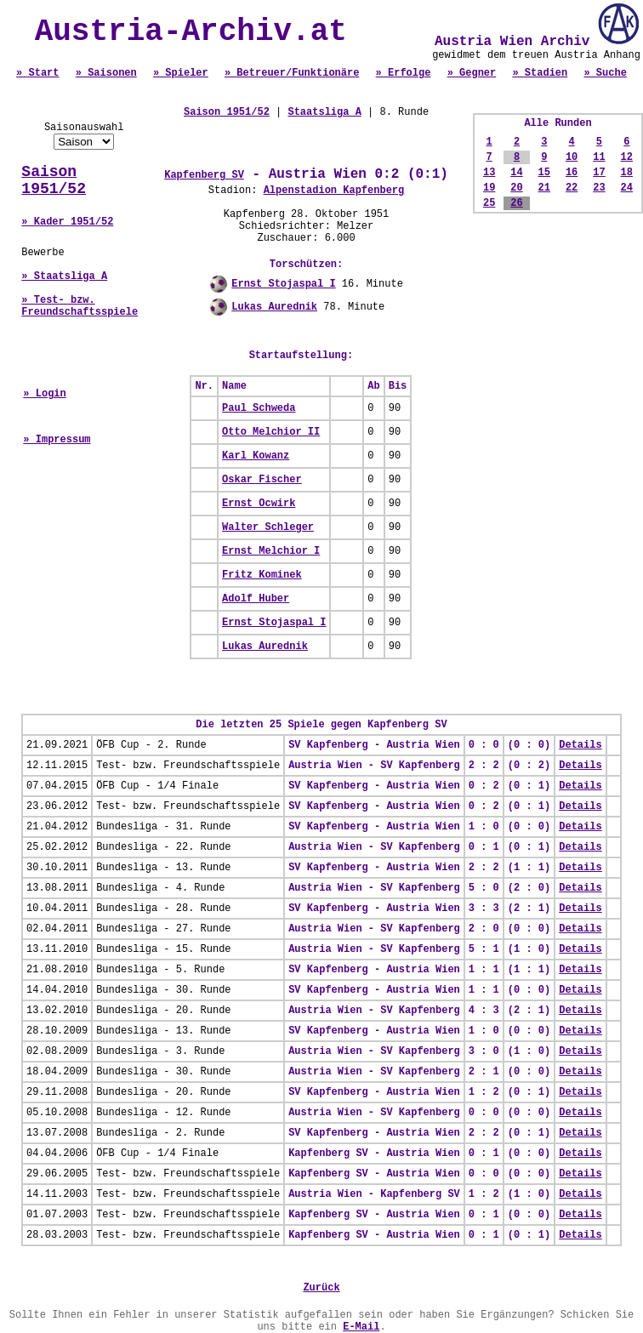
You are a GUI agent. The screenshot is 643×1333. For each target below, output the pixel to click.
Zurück (321, 1288)
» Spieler (180, 73)
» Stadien (539, 73)
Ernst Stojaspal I (283, 284)
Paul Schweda (258, 408)
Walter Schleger (268, 527)
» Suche (604, 73)
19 (489, 188)
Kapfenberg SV (204, 175)
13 (489, 173)
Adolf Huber (255, 599)
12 (627, 157)
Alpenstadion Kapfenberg (334, 191)
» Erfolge (403, 73)
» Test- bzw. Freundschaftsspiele (79, 306)
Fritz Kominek (262, 575)
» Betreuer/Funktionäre (292, 73)
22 (572, 188)
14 (516, 173)
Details (580, 745)
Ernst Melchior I (271, 551)
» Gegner (472, 73)
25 (489, 203)
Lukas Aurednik (274, 307)
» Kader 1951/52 (67, 222)
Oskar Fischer (262, 480)
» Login (44, 394)
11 (599, 157)
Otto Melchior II (271, 432)
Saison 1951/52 (53, 180)
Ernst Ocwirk (258, 504)
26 (516, 203)
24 (627, 188)
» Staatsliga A (64, 276)
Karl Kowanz (255, 456)
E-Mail (361, 1327)
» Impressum (56, 440)
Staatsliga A (324, 112)
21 (544, 188)
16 (572, 173)
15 (544, 173)
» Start (37, 73)
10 (572, 157)
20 (516, 188)
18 (627, 173)
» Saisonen (106, 73)
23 (599, 188)
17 (599, 173)
